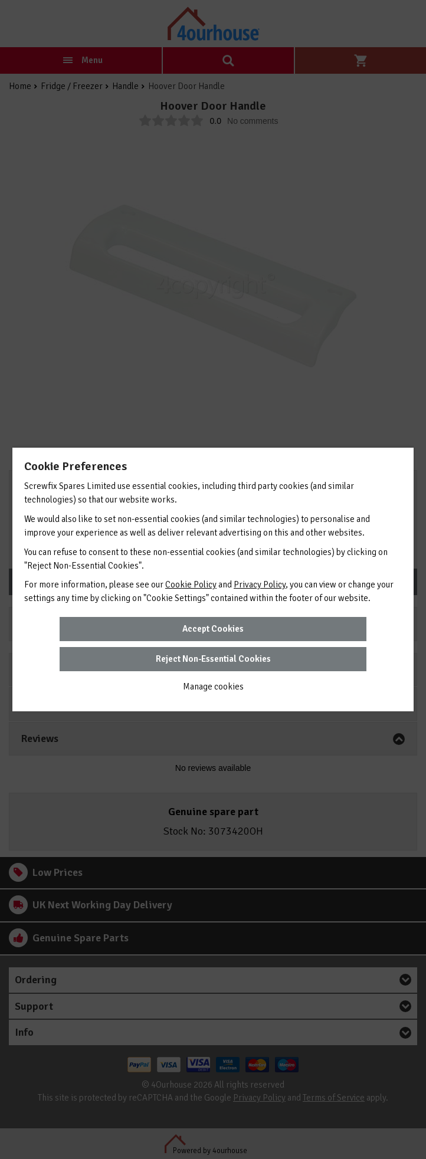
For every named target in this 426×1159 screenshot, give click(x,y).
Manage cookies (213, 686)
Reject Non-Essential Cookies (213, 659)
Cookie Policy (191, 584)
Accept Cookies (213, 628)
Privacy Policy (260, 584)
